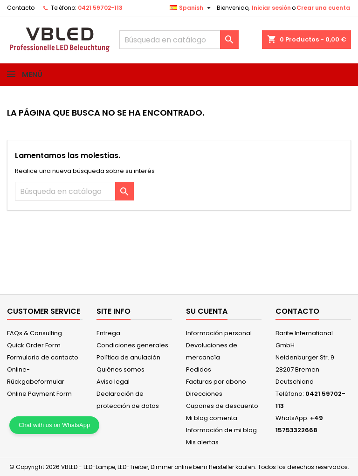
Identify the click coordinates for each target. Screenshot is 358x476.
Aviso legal (113, 381)
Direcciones (204, 393)
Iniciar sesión (271, 8)
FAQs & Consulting (34, 333)
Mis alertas (202, 442)
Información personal (219, 333)
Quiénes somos (120, 369)
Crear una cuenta (323, 8)
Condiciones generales (132, 345)
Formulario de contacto (42, 357)
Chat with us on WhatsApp (54, 424)
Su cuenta (206, 311)
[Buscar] (179, 39)
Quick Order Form (34, 345)
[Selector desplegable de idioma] (191, 8)
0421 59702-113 (100, 8)
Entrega (108, 333)
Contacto (20, 8)
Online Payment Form (39, 393)
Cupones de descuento (222, 405)
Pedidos (198, 369)
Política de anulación (128, 357)
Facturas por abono (216, 381)
